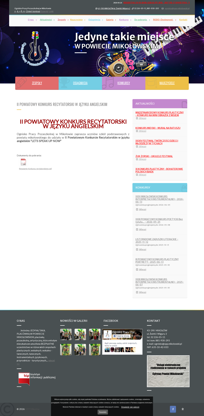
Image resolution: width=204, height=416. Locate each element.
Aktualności (46, 19)
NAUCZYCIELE (167, 83)
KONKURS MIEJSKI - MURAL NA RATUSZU (157, 128)
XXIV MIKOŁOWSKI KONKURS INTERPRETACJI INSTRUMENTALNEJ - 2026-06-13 (159, 199)
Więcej (140, 118)
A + (18, 11)
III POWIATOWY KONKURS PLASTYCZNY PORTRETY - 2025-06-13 (157, 260)
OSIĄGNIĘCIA (80, 83)
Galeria (109, 19)
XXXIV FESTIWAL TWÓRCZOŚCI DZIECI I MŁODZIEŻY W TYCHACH (156, 142)
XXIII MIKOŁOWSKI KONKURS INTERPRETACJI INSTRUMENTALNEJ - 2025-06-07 (159, 282)
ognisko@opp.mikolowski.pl (177, 8)
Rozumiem (102, 412)
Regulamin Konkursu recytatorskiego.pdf (35, 169)
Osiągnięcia (94, 19)
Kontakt (183, 19)
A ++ (23, 11)
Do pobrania (140, 19)
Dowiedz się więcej (130, 407)
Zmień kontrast (33, 11)
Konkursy (124, 19)
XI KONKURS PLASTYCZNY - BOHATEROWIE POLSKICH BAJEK (159, 170)
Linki (51, 11)
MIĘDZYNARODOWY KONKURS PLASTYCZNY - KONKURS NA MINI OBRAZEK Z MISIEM (159, 114)
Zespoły (62, 19)
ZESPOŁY (37, 83)
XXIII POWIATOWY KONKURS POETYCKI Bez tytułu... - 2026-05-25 (159, 220)
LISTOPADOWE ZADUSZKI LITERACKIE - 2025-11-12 (156, 240)
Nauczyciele (76, 19)
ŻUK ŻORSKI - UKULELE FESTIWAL (154, 156)
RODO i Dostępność (163, 19)
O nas (31, 19)
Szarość (45, 11)
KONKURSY (124, 83)
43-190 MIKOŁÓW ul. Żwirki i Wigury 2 (113, 8)
